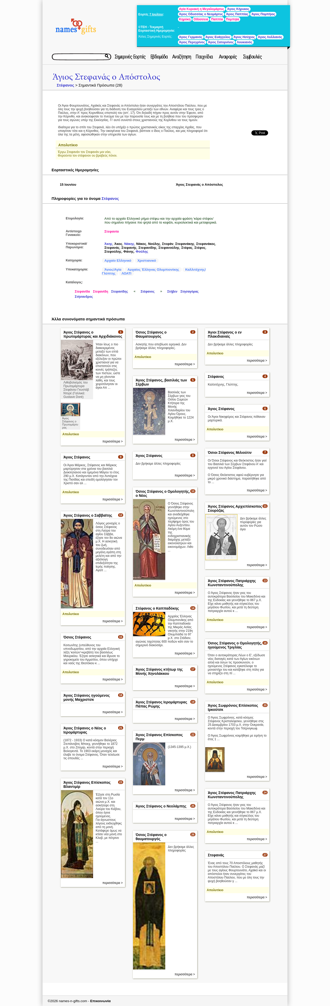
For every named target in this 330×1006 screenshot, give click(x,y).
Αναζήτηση (181, 57)
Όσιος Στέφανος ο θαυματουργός (151, 837)
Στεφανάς (112, 248)
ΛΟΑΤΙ (126, 273)
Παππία (217, 19)
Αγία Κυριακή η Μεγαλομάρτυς (201, 9)
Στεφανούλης (169, 248)
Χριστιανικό (146, 260)
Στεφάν (168, 244)
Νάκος (141, 244)
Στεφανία (111, 231)
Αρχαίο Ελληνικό (117, 260)
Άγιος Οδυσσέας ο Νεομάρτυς (201, 14)
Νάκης (129, 244)
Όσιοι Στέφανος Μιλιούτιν (230, 452)
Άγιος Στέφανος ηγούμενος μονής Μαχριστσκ (86, 697)
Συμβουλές (252, 57)
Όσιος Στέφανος (77, 637)
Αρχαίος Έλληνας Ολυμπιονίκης (153, 269)
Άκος (118, 244)
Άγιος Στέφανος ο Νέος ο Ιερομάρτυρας (84, 730)
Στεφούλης (112, 251)
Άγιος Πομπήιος (263, 14)
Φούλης (142, 251)
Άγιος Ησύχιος (244, 37)
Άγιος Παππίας (237, 14)
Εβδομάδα (159, 57)
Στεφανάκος (205, 244)
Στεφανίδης (147, 248)
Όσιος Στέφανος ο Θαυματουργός (151, 334)
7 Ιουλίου (156, 14)
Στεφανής (129, 248)
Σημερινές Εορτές (130, 57)
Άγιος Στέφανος (221, 409)
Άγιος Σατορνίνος (221, 42)
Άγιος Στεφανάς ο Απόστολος (106, 77)
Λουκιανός (244, 42)
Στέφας (186, 248)
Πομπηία (232, 19)
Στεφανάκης (184, 244)
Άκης (108, 244)
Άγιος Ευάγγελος (217, 37)
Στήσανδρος (84, 297)
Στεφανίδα (82, 291)
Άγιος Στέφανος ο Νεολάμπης (161, 806)
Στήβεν (172, 291)
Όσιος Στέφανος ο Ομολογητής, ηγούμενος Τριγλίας (235, 645)
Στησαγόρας (189, 291)
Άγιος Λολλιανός (270, 37)
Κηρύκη (185, 19)
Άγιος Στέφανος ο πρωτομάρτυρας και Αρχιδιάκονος (92, 334)
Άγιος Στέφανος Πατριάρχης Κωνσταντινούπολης (232, 583)
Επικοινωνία (100, 1001)
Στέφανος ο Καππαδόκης (157, 608)
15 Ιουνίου (68, 184)
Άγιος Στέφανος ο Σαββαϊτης (87, 515)
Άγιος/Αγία (112, 269)
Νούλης (154, 244)
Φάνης (128, 251)
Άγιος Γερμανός (190, 37)
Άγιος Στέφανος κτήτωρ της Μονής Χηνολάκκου (159, 671)
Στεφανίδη (100, 291)
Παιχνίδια (204, 57)
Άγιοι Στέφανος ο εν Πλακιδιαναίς (225, 334)
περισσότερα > (112, 441)
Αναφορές (228, 57)
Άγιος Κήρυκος (238, 9)
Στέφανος (65, 85)
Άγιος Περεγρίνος (192, 42)
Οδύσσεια (201, 19)
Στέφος (199, 248)
